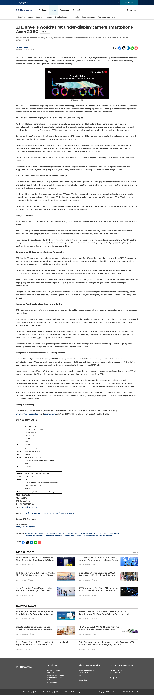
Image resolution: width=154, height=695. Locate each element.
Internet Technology (89, 533)
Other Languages (88, 17)
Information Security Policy (44, 692)
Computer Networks (34, 533)
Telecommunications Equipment (98, 536)
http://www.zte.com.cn (25, 527)
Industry (49, 17)
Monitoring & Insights (55, 675)
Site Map (59, 692)
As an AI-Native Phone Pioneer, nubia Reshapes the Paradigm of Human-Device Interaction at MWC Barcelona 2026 (34, 589)
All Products (52, 682)
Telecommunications (34, 536)
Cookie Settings (76, 692)
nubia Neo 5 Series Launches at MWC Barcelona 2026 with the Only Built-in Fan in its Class (97, 574)
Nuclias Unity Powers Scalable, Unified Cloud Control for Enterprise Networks (34, 613)
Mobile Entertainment (109, 533)
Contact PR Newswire (121, 665)
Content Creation (53, 670)
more (135, 552)
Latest (30, 17)
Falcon (49, 680)
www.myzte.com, (23, 414)
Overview (21, 17)
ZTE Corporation (22, 47)
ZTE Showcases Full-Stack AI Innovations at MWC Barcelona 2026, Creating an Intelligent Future (98, 589)
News (53, 10)
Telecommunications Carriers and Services (63, 536)
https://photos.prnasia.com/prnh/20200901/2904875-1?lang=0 (49, 513)
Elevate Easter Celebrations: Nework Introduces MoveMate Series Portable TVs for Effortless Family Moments (36, 628)
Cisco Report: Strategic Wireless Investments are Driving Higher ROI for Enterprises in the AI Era (43, 643)
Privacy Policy (27, 692)
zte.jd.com (35, 414)
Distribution (51, 673)
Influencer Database (54, 678)
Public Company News (106, 17)
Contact (76, 10)
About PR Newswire (89, 665)
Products (43, 10)
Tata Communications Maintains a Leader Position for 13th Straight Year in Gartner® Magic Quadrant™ (107, 643)
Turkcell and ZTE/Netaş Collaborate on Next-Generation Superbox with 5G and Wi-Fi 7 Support (35, 559)
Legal (17, 692)
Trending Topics (61, 17)
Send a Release (129, 3)
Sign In (116, 3)
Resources (64, 10)
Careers (81, 675)
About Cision (83, 673)
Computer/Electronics (54, 533)
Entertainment (72, 533)
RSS (66, 692)
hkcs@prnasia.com (117, 670)
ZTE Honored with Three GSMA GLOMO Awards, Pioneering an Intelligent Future (98, 559)
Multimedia (74, 17)
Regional (39, 17)
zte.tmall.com (50, 414)
